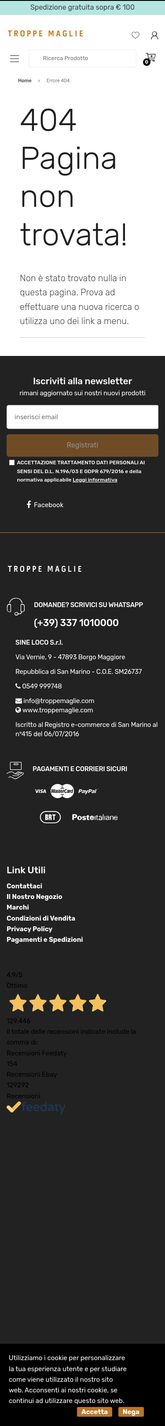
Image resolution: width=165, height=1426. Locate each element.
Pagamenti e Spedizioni (45, 940)
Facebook (44, 505)
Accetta (94, 1412)
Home (25, 81)
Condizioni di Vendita (41, 918)
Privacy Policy (29, 929)
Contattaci (24, 886)
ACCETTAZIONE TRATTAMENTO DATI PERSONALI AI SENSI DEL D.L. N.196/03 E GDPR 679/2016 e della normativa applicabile (81, 471)
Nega (131, 1412)
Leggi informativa (95, 480)
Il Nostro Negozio (34, 897)
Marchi (18, 907)
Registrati (82, 445)
